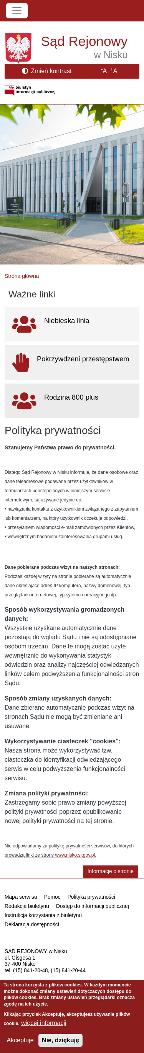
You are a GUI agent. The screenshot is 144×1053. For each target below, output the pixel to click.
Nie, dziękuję (60, 1040)
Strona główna (22, 276)
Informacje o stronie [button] (111, 871)
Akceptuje (20, 1040)
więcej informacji (43, 1023)
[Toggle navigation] (17, 10)
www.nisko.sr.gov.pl (75, 855)
